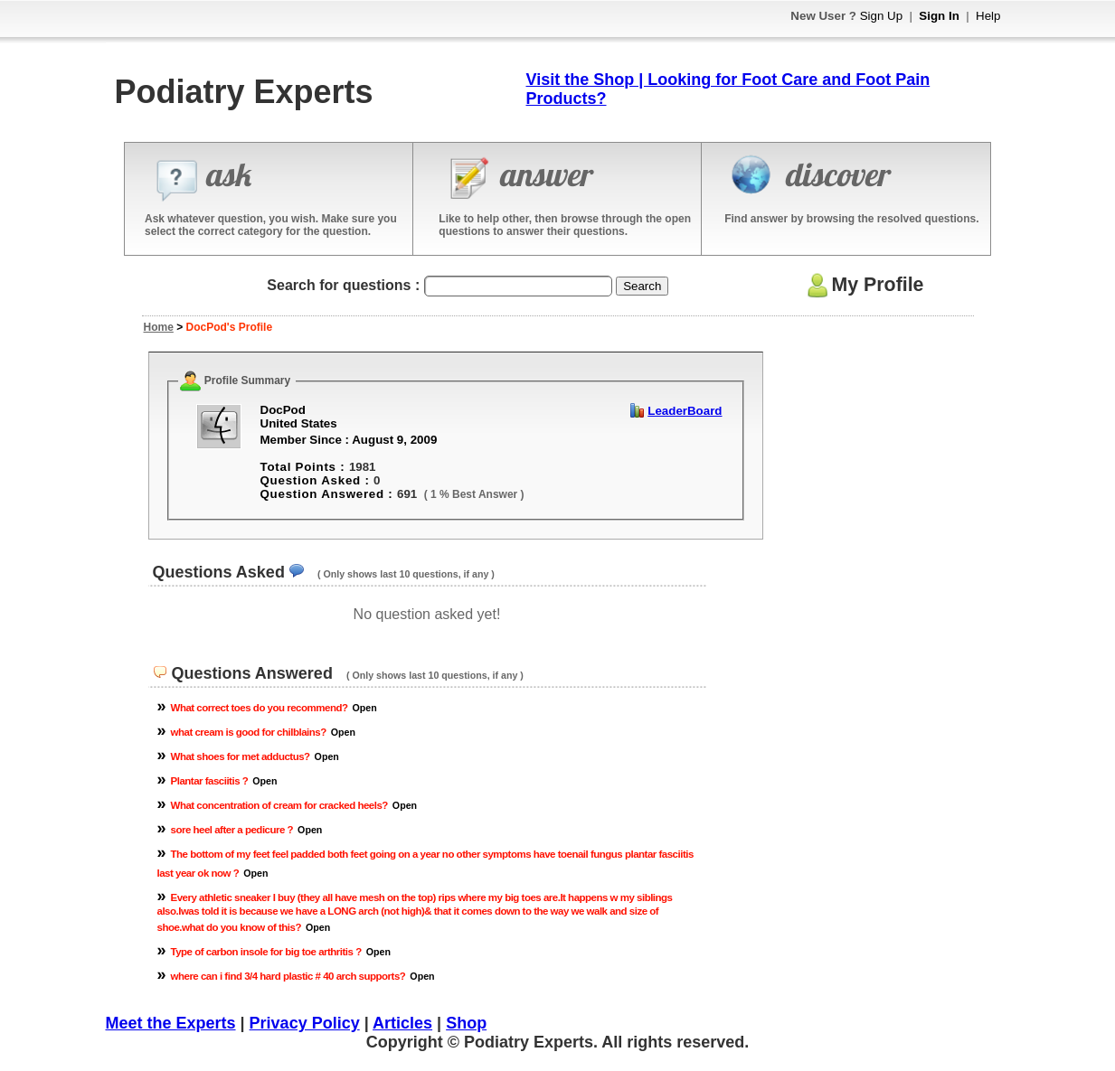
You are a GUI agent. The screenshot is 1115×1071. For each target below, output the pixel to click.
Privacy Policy (305, 1023)
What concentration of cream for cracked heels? (279, 805)
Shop (466, 1023)
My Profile (863, 285)
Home (159, 327)
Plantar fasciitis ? (210, 780)
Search (642, 286)
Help (988, 16)
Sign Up (881, 16)
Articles (402, 1023)
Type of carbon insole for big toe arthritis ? (266, 951)
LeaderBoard (684, 411)
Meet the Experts (171, 1023)
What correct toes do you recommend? (259, 707)
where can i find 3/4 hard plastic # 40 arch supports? (288, 976)
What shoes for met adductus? (240, 756)
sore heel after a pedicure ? (232, 829)
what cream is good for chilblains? (248, 732)
